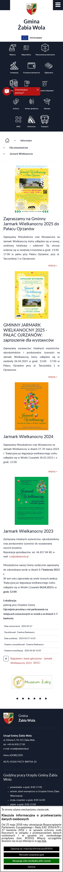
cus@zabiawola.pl (19, 556)
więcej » (52, 265)
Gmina (31, 17)
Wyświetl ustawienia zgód (31, 855)
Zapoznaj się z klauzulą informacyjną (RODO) (31, 849)
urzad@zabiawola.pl (19, 749)
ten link (41, 841)
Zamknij (31, 867)
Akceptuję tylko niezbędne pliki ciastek (31, 861)
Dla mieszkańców (19, 147)
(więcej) (18, 796)
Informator (26, 140)
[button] (58, 5)
